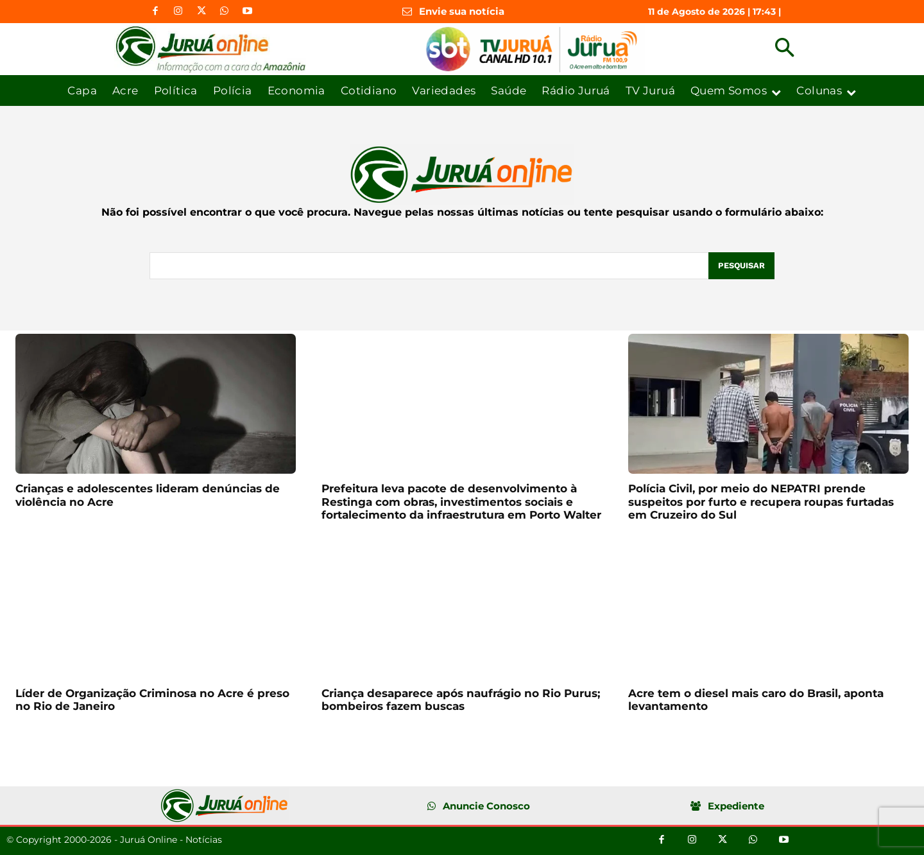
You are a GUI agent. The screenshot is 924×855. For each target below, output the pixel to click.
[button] (784, 49)
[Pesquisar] (741, 265)
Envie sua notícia (461, 11)
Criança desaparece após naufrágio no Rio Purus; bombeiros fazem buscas (460, 699)
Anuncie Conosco (486, 806)
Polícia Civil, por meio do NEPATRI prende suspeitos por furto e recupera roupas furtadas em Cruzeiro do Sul (761, 501)
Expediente (736, 806)
